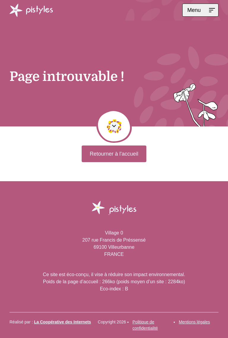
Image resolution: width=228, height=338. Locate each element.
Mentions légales (194, 322)
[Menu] (200, 10)
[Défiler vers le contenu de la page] (114, 126)
